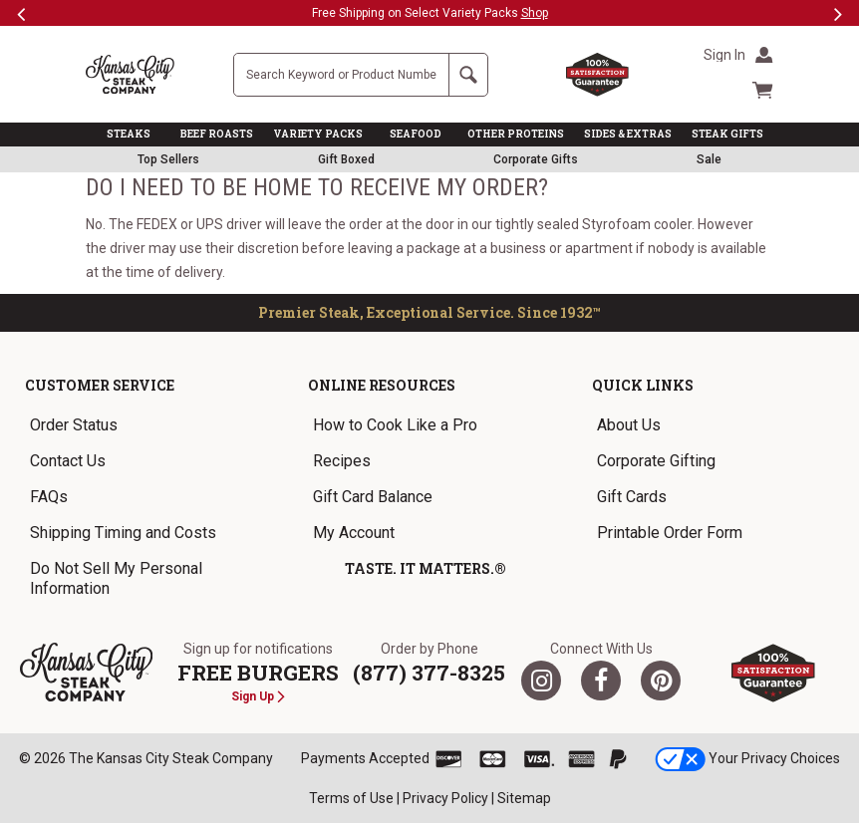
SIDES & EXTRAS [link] (628, 134)
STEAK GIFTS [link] (727, 134)
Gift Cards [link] (632, 496)
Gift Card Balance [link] (372, 496)
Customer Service (99, 385)
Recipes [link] (342, 460)
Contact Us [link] (68, 460)
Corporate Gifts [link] (535, 159)
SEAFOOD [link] (415, 134)
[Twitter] (541, 680)
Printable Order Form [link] (669, 532)
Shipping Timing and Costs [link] (123, 532)
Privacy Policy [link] (445, 798)
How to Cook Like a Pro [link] (395, 424)
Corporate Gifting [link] (656, 460)
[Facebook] (601, 680)
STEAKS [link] (128, 134)
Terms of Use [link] (351, 798)
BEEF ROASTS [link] (216, 134)
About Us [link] (629, 424)
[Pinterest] (661, 680)
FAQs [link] (49, 496)
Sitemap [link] (524, 798)
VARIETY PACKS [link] (318, 134)
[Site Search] (341, 75)
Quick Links (643, 385)
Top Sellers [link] (168, 159)
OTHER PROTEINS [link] (515, 134)
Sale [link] (709, 159)
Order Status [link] (74, 424)
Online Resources (381, 385)
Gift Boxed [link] (346, 159)
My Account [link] (354, 532)
